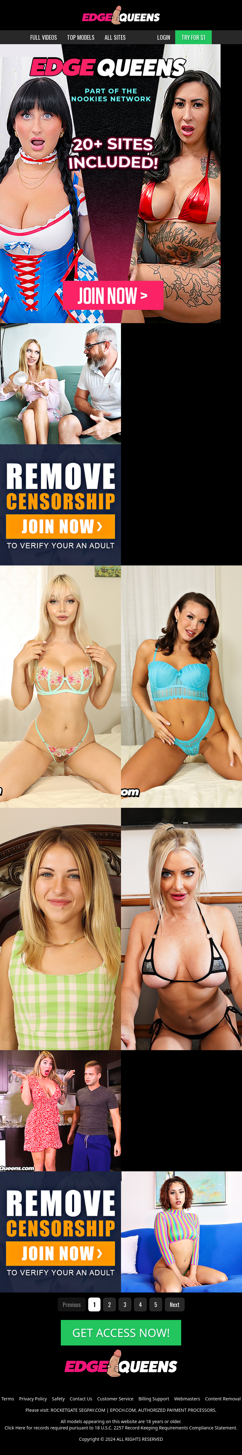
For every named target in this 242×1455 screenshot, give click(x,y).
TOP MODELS (81, 37)
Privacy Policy (33, 1399)
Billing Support (153, 1399)
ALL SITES (115, 37)
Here (20, 1428)
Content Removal (223, 1399)
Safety (58, 1399)
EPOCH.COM (123, 1410)
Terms (7, 1399)
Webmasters (187, 1399)
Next (175, 1304)
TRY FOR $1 (193, 37)
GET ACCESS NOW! (121, 1332)
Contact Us (81, 1399)
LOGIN (163, 37)
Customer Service (115, 1399)
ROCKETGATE (64, 1410)
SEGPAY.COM (92, 1410)
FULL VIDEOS (43, 37)
